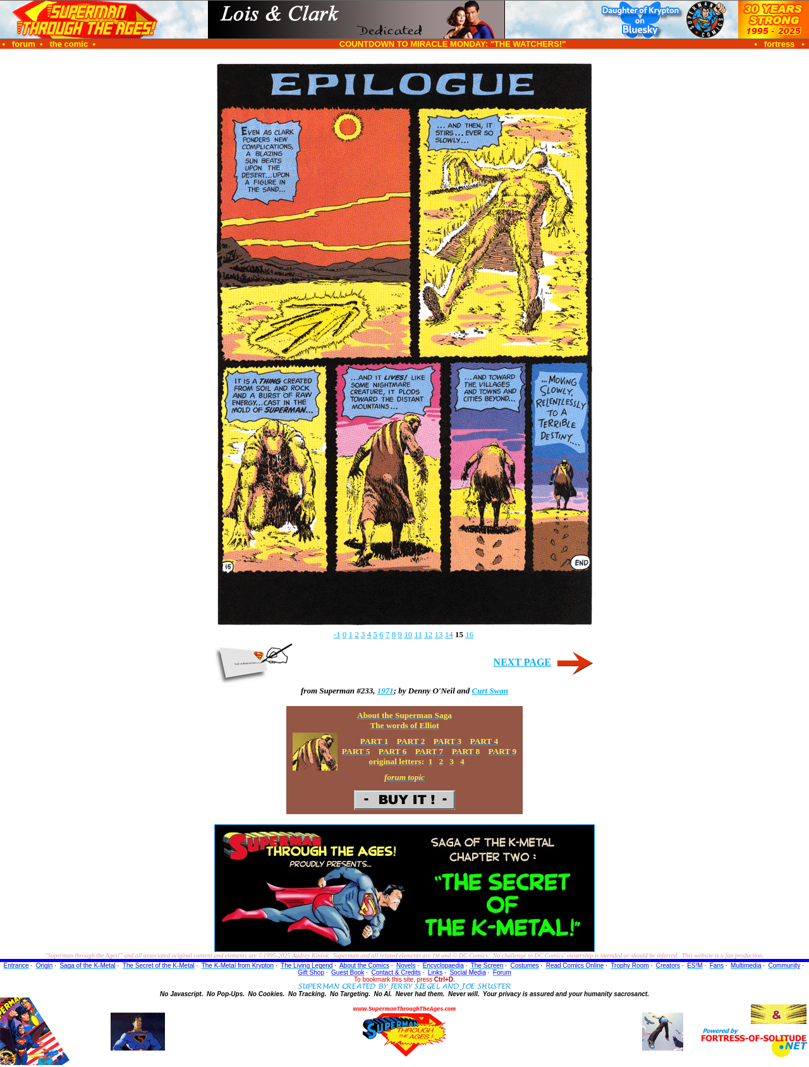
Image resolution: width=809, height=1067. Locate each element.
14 (449, 634)
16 (469, 634)
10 (408, 634)
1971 (385, 690)
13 (438, 634)
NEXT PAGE (522, 662)
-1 (337, 634)
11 (418, 634)
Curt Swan (490, 690)
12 (428, 634)
